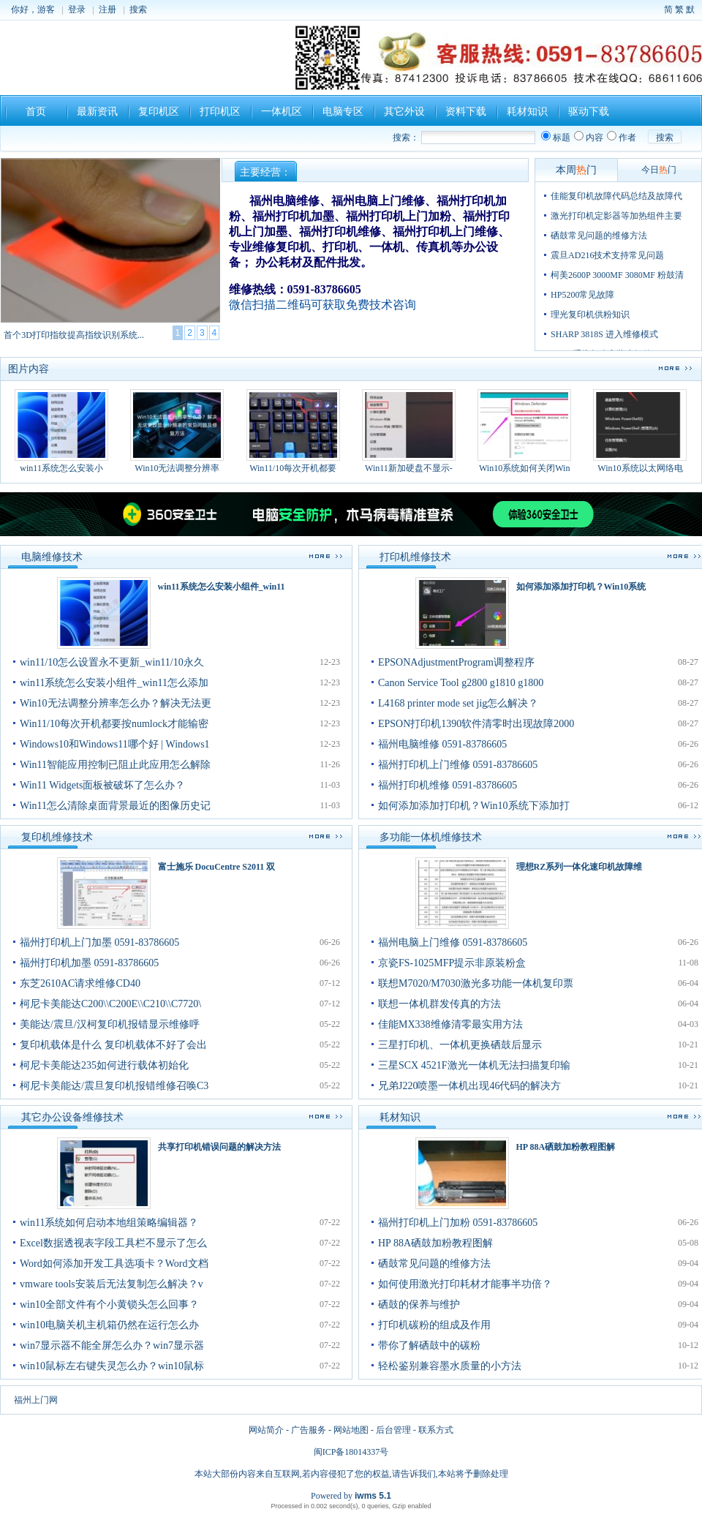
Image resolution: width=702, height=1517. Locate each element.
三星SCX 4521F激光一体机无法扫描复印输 (474, 1065)
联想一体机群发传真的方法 (439, 1003)
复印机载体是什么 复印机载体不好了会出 (113, 1044)
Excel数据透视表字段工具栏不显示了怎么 (113, 1243)
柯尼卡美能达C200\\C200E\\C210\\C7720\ (110, 1003)
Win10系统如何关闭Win (524, 431)
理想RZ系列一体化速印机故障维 (579, 867)
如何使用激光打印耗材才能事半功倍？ (465, 1284)
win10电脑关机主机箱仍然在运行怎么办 (109, 1325)
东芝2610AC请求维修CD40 (80, 983)
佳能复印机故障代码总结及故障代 (616, 196)
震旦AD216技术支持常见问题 (607, 255)
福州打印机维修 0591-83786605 (447, 785)
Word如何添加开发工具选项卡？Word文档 (114, 1263)
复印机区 (158, 111)
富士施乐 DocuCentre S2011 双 (217, 867)
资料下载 (465, 111)
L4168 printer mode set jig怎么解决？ (458, 703)
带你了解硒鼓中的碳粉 (429, 1345)
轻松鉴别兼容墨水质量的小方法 (449, 1365)
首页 (36, 111)
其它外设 (404, 111)
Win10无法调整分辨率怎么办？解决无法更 (115, 703)
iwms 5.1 (373, 1496)
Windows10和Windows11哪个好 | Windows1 (115, 744)
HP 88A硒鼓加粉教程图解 (566, 1147)
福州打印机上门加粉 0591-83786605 (457, 1222)
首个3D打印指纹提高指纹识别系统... (74, 335)
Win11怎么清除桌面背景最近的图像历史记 (115, 805)
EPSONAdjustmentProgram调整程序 (456, 662)
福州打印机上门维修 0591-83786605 (457, 764)
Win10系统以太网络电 (640, 431)
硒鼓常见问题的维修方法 (599, 235)
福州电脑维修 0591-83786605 (442, 744)
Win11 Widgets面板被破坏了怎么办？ (102, 785)
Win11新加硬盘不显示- (409, 431)
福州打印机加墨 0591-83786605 (89, 962)
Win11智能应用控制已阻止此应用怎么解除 (115, 764)
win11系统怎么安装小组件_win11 (221, 586)
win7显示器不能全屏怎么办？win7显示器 (112, 1345)
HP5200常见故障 (582, 295)
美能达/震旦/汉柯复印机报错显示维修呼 (110, 1024)
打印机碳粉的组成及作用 (434, 1325)
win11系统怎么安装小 (61, 431)
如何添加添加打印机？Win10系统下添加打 (474, 805)
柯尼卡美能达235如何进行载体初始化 (104, 1065)
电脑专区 (342, 111)
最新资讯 (97, 111)
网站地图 (351, 1430)
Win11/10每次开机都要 (293, 431)
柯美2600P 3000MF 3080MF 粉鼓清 (617, 275)
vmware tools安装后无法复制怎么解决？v (111, 1284)
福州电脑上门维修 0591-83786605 (452, 942)
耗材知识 (527, 111)
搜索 (138, 9)
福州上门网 (36, 1400)
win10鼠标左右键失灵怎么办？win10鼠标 (112, 1365)
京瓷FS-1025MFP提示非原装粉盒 (452, 962)
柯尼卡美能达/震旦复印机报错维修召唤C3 (114, 1085)
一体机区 (281, 111)
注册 (107, 9)
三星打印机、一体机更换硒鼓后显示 (460, 1044)
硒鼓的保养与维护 (419, 1304)
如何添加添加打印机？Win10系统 (581, 586)
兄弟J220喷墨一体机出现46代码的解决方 (469, 1085)
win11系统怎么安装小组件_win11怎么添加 (114, 682)
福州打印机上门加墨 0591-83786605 (99, 942)
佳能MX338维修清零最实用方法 (450, 1024)
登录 (77, 9)
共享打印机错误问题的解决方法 (219, 1147)
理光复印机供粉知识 (590, 314)
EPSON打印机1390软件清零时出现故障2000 (476, 723)
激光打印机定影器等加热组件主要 (616, 216)
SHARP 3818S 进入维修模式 (604, 334)
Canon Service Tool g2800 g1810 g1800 (460, 682)
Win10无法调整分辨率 (177, 431)
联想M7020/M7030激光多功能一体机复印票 (475, 983)
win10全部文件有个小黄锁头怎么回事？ (109, 1304)
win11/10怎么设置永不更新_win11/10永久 (112, 662)
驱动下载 (588, 111)
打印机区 (220, 111)
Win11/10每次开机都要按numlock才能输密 (114, 723)
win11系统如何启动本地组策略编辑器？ (109, 1222)
